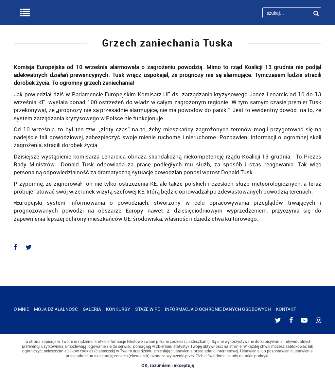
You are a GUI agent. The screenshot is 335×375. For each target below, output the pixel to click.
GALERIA (92, 309)
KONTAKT (286, 309)
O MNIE (21, 309)
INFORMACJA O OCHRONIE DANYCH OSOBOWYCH (218, 309)
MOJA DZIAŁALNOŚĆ (56, 309)
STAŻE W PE (147, 309)
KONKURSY (118, 309)
